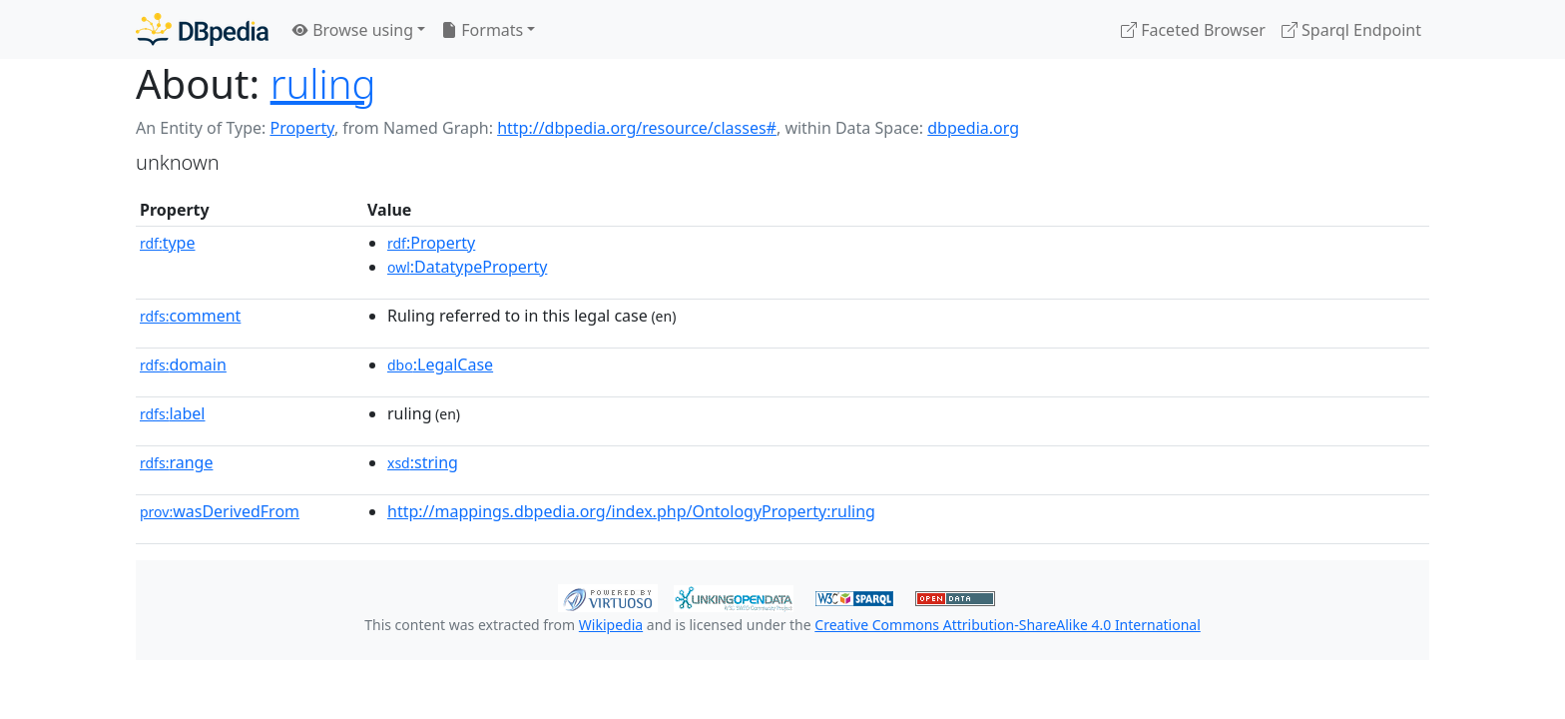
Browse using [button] (352, 30)
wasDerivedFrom (219, 511)
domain (183, 364)
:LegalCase (440, 364)
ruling (323, 83)
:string (422, 462)
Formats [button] (482, 30)
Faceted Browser (1193, 30)
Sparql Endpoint (1351, 30)
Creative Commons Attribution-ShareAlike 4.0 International (1007, 624)
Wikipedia (611, 624)
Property (301, 128)
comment (190, 316)
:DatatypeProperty (467, 267)
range (176, 462)
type (168, 243)
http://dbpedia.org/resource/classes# (637, 128)
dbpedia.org (973, 128)
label (173, 413)
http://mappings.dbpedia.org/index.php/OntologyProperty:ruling (631, 511)
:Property (431, 243)
